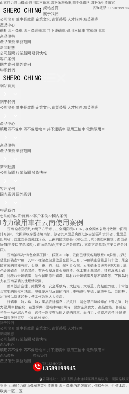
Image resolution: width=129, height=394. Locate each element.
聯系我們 (7, 70)
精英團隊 (90, 19)
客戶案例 (7, 59)
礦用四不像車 (11, 30)
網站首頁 (50, 8)
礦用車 (9, 307)
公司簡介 (7, 19)
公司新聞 (7, 53)
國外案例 (23, 64)
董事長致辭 (25, 19)
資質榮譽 (59, 19)
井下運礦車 (56, 30)
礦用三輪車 (76, 30)
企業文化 (43, 19)
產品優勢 (7, 36)
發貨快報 (39, 53)
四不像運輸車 (34, 30)
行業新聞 (23, 53)
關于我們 (50, 14)
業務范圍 (23, 42)
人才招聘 (74, 19)
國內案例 (7, 64)
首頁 (25, 216)
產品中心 (7, 25)
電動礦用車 (95, 30)
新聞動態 (7, 47)
